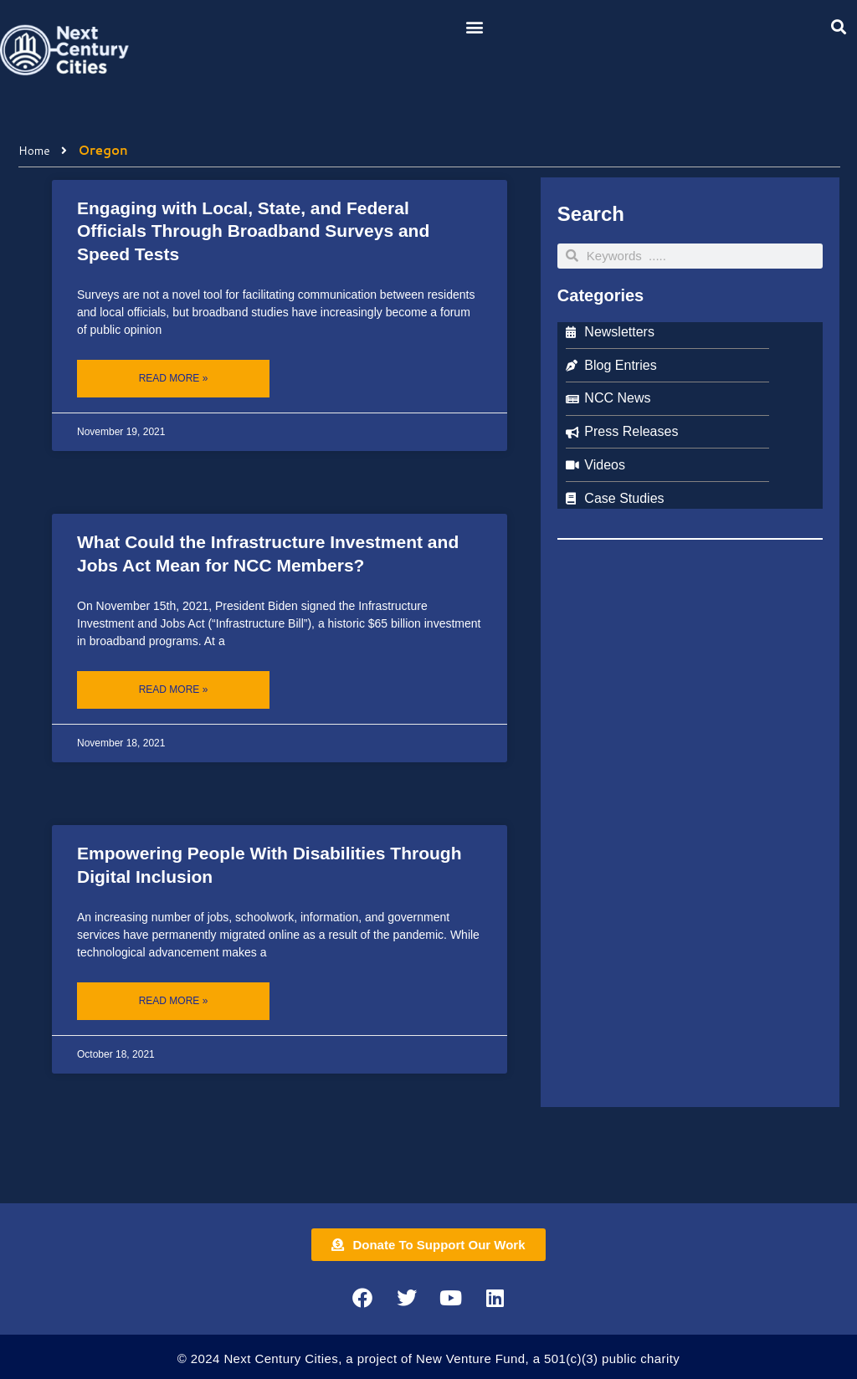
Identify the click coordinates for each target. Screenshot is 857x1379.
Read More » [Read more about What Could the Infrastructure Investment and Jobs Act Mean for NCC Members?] (173, 689)
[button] (475, 26)
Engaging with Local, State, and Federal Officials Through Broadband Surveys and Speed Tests (253, 231)
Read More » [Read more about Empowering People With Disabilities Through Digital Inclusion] (173, 1001)
